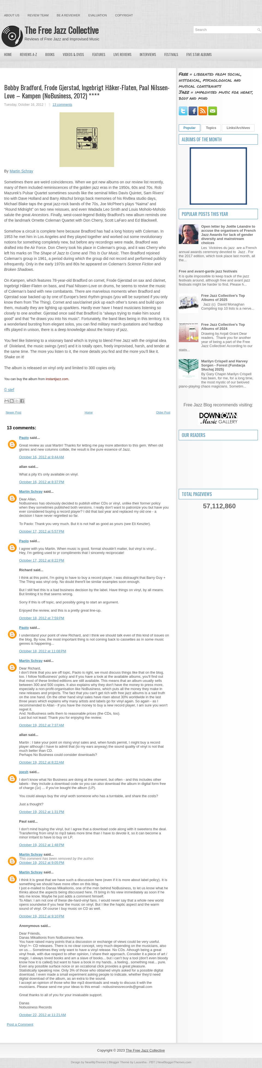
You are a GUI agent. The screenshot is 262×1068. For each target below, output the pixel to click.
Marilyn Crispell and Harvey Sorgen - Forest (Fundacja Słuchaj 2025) (224, 365)
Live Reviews (123, 54)
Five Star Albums (199, 54)
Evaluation (97, 15)
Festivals (171, 54)
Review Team (38, 15)
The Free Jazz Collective (62, 30)
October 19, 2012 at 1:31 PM (41, 812)
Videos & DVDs (73, 54)
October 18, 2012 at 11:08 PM (42, 651)
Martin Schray (21, 171)
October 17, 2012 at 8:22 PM (41, 560)
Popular (189, 128)
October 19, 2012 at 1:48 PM (41, 845)
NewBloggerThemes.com (174, 1062)
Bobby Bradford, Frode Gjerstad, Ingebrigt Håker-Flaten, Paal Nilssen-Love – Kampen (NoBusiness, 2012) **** (86, 91)
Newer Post (13, 412)
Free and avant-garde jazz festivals (208, 271)
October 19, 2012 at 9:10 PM (41, 916)
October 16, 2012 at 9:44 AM (41, 457)
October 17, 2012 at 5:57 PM (41, 531)
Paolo (24, 438)
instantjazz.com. (57, 379)
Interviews (148, 54)
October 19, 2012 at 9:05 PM (41, 863)
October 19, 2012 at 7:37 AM (41, 725)
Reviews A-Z (28, 54)
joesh (23, 772)
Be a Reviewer (68, 15)
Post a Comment (20, 1024)
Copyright (124, 15)
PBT (152, 1062)
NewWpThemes (95, 1062)
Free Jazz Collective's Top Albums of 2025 (223, 298)
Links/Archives (238, 128)
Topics (211, 128)
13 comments (62, 105)
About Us (11, 15)
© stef (9, 390)
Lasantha (140, 1062)
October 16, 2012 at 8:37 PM (41, 482)
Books (50, 54)
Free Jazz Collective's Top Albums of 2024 (223, 326)
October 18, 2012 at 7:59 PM (41, 618)
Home (8, 54)
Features (98, 54)
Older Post (163, 412)
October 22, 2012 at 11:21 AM (42, 1015)
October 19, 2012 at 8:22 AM (41, 762)
